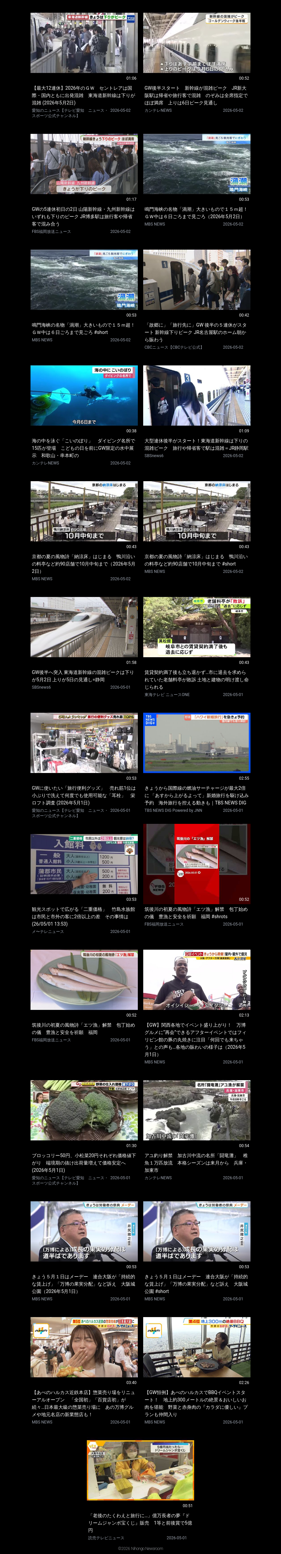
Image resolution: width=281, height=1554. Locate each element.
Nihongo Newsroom (147, 1548)
